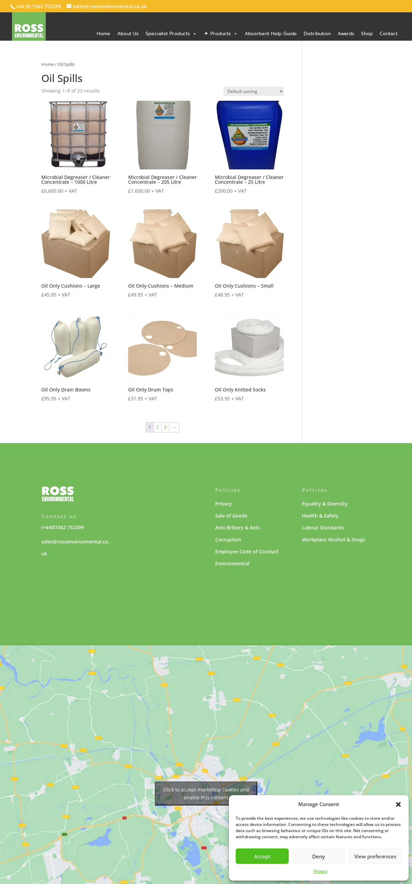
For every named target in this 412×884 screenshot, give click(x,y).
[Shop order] (253, 91)
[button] (398, 804)
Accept (262, 856)
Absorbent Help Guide (271, 33)
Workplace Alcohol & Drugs (333, 539)
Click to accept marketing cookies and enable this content (206, 793)
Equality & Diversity (325, 503)
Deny (318, 856)
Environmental (232, 563)
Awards (346, 33)
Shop (367, 33)
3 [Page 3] (165, 427)
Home (103, 33)
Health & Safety (320, 515)
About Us (128, 33)
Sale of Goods (231, 515)
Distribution (317, 33)
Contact (389, 33)
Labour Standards (323, 527)
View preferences (375, 856)
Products (224, 33)
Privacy (320, 871)
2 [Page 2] (157, 427)
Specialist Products (171, 33)
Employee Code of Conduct (247, 551)
